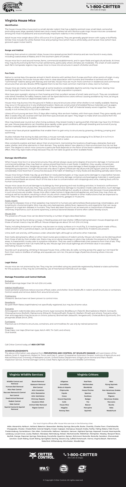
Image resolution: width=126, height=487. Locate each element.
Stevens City (64, 439)
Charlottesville (112, 426)
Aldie (9, 426)
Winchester (68, 441)
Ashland (33, 426)
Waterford (46, 441)
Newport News (114, 434)
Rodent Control (15, 401)
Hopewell (97, 431)
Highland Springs (85, 431)
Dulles (85, 429)
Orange (17, 436)
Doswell (79, 429)
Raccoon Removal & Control (15, 392)
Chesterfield (31, 429)
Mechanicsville (73, 434)
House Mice (64, 405)
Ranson (69, 436)
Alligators (64, 381)
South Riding (23, 439)
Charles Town (100, 426)
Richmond (77, 436)
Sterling (54, 439)
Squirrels (87, 411)
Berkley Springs (63, 426)
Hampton (65, 431)
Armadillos (64, 384)
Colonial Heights (44, 429)
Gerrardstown (25, 431)
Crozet (54, 429)
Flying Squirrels (111, 384)
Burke (82, 426)
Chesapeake (12, 429)
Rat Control (14, 395)
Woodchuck (111, 411)
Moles (111, 387)
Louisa (28, 434)
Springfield (46, 439)
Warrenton (111, 439)
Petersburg (41, 436)
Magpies (64, 408)
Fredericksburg (11, 431)
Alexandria (16, 426)
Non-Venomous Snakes (111, 390)
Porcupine (88, 408)
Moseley (103, 434)
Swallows (88, 396)
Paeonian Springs (28, 436)
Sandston (103, 436)
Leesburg (10, 434)
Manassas (44, 434)
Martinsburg (54, 434)
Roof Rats (88, 381)
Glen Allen (36, 431)
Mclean (63, 434)
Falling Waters (102, 429)
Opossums (111, 393)
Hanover (73, 431)
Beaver (88, 405)
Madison (35, 434)
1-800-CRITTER (38, 344)
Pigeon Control (38, 408)
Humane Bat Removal (14, 387)
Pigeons (111, 396)
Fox (88, 402)
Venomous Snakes (111, 399)
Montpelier (94, 434)
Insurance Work (38, 402)
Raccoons (111, 402)
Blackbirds (88, 387)
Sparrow (88, 393)
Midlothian (84, 434)
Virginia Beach (100, 439)
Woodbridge (79, 441)
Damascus (70, 429)
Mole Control (15, 404)
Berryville (75, 426)
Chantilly (89, 426)
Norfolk (10, 436)
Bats (111, 381)
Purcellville (51, 436)
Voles (111, 408)
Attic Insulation (38, 390)
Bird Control (38, 387)
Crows (64, 396)
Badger (88, 399)
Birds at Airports (64, 387)
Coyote (64, 393)
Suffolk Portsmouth (78, 439)
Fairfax (92, 429)
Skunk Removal (38, 381)
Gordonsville (46, 431)
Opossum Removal (37, 384)
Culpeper (61, 429)
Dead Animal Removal (14, 398)
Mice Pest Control (14, 389)
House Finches (88, 390)
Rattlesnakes (88, 384)
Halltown (56, 431)
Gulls (64, 402)
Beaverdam (51, 426)
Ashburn (25, 426)
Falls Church (113, 429)
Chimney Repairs (38, 399)
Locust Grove (19, 434)
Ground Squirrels (64, 399)
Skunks (111, 405)
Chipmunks (64, 390)
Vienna (90, 439)
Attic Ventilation (37, 396)
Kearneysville (114, 431)
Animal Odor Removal (38, 405)
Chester (21, 429)
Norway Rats (64, 411)
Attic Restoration (38, 393)
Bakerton (42, 426)
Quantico (61, 436)
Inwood (105, 431)
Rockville (86, 436)
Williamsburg (56, 441)
